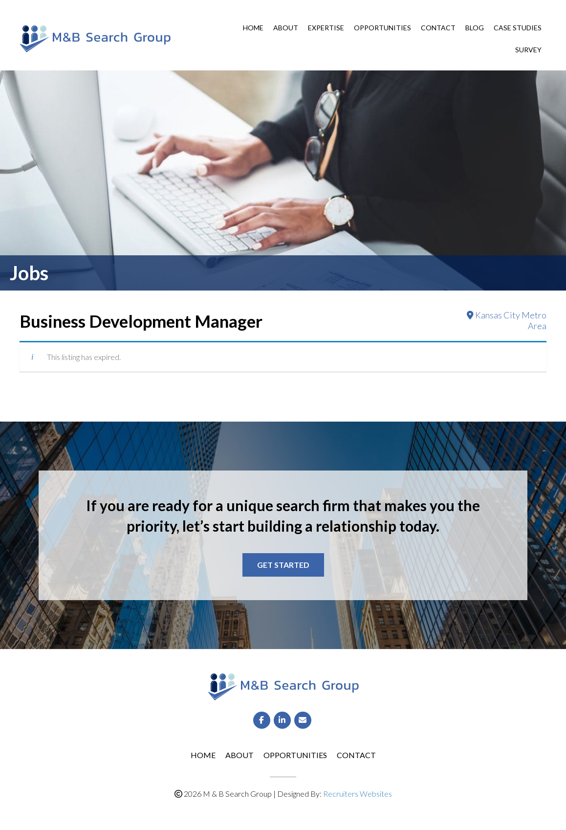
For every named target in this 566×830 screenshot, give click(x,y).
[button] (283, 565)
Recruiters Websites (357, 793)
